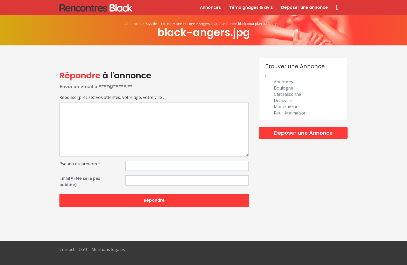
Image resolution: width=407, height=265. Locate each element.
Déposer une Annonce (303, 133)
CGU (83, 249)
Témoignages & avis (251, 7)
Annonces (210, 7)
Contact (66, 249)
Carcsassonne (287, 94)
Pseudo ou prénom (79, 164)
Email (79, 181)
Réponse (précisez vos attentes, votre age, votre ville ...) (113, 97)
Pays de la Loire (157, 23)
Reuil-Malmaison (290, 113)
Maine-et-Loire (184, 23)
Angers (204, 23)
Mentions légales (108, 249)
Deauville (283, 100)
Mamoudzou (286, 107)
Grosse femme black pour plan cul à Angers (248, 23)
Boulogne (283, 88)
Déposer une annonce (304, 7)
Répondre (154, 200)
